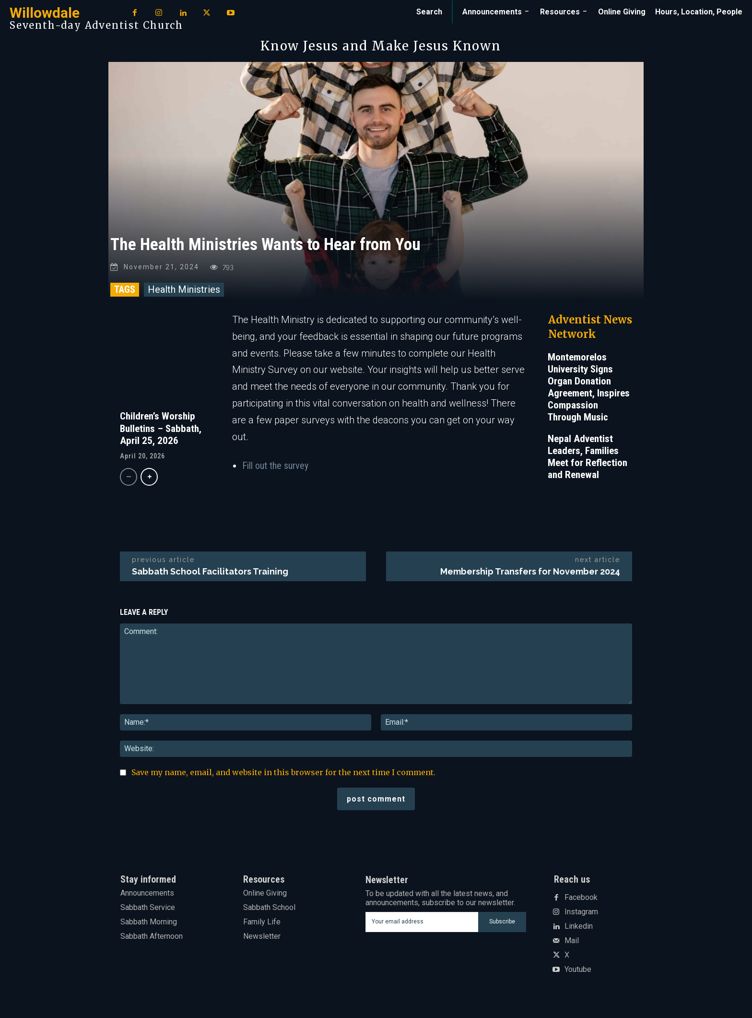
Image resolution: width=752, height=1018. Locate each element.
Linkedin (578, 929)
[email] (421, 924)
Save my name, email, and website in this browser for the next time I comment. (283, 774)
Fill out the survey (275, 468)
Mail (571, 943)
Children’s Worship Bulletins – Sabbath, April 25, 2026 (160, 430)
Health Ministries (184, 292)
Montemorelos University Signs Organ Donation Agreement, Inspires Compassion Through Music (589, 389)
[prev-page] (128, 479)
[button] (429, 12)
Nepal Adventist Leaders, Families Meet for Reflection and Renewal (587, 459)
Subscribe (502, 924)
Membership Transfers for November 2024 (530, 574)
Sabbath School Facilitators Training (210, 574)
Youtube (577, 972)
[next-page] (149, 479)
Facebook (581, 900)
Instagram (581, 914)
